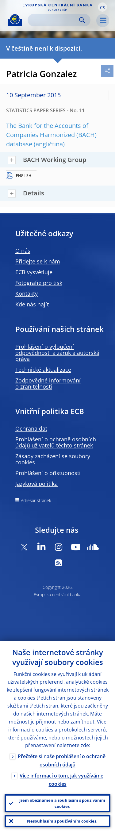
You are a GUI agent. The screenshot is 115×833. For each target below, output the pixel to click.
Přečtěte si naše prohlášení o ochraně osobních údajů (61, 760)
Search (82, 20)
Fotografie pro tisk (38, 282)
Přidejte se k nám (37, 261)
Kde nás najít (32, 304)
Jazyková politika (36, 483)
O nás (22, 250)
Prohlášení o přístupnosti (48, 473)
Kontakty (26, 293)
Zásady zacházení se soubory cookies (52, 459)
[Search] (54, 20)
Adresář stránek (36, 500)
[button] (102, 7)
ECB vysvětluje (33, 272)
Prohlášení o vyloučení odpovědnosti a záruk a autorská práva (57, 353)
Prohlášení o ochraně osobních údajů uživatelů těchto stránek (55, 442)
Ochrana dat (31, 428)
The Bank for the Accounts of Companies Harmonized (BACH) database (51, 134)
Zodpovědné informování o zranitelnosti (48, 383)
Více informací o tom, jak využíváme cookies (61, 779)
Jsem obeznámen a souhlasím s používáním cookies (62, 803)
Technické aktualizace (43, 369)
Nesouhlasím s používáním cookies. (62, 821)
